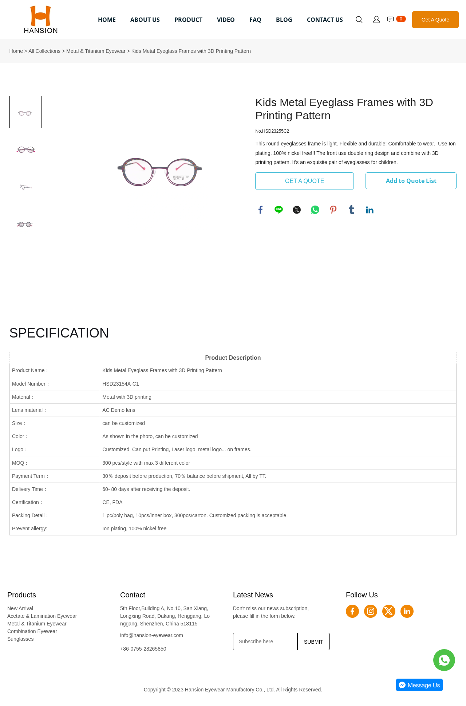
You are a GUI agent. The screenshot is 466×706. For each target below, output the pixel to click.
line (278, 209)
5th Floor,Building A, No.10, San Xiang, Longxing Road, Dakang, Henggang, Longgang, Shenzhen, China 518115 (165, 616)
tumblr (351, 209)
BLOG (284, 20)
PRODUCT (188, 20)
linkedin (369, 209)
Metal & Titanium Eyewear (96, 51)
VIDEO (226, 20)
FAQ (255, 20)
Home (16, 51)
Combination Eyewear (32, 631)
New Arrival (20, 608)
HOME (107, 20)
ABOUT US (145, 20)
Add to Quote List (411, 181)
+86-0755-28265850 (143, 649)
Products (21, 595)
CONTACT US (325, 20)
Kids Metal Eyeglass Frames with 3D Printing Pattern (191, 51)
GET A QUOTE (304, 181)
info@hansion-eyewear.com (151, 635)
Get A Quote (435, 20)
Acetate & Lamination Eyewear (42, 616)
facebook (260, 209)
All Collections (44, 51)
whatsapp (315, 209)
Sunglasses (20, 639)
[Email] (265, 641)
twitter (297, 209)
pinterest (333, 209)
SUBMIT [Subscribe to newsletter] (313, 642)
